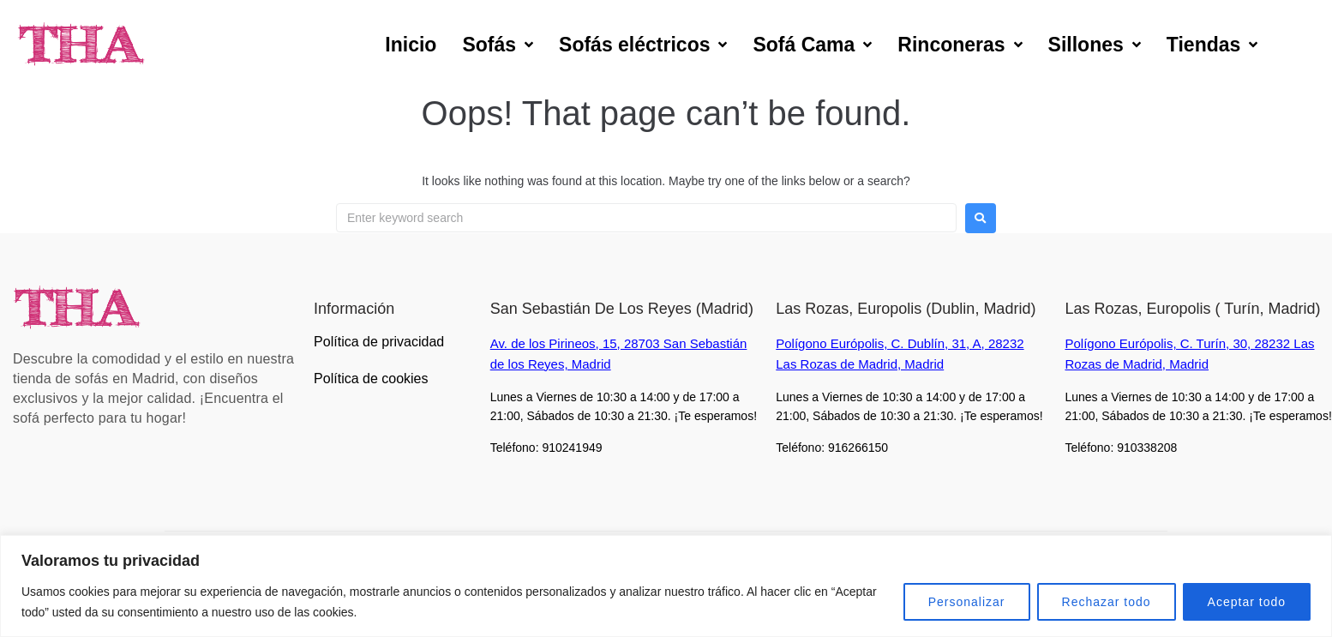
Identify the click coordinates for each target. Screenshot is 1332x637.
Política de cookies (371, 378)
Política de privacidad (379, 341)
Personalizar (966, 602)
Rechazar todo (1106, 602)
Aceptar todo (1247, 602)
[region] (666, 586)
